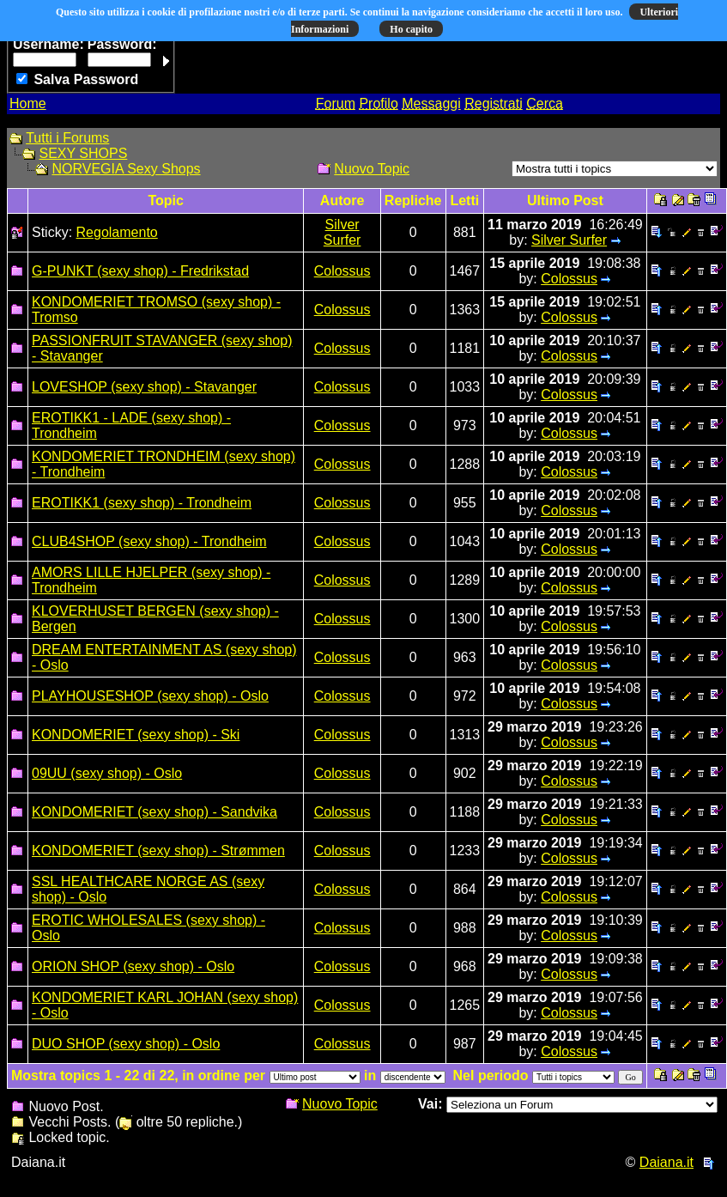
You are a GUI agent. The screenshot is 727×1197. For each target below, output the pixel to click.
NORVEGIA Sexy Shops (125, 168)
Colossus (342, 271)
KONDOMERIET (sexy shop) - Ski (135, 734)
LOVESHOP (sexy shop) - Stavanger (144, 387)
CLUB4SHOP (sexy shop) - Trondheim (149, 541)
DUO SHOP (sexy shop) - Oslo (126, 1043)
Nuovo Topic (371, 168)
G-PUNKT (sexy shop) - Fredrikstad (140, 271)
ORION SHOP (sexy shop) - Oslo (133, 966)
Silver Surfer (342, 232)
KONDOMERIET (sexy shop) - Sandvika (154, 812)
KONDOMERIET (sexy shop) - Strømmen (158, 850)
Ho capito (411, 29)
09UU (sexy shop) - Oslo (107, 773)
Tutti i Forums (67, 138)
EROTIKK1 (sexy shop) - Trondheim (141, 502)
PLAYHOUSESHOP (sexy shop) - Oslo (150, 696)
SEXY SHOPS (83, 153)
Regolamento (117, 232)
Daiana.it (666, 1162)
